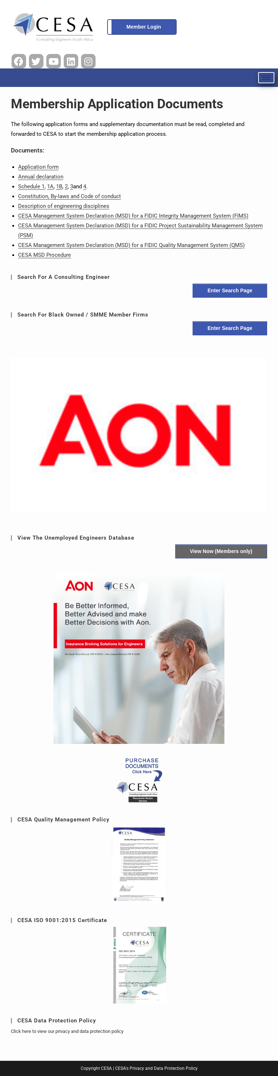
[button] (139, 435)
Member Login (143, 27)
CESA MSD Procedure (44, 255)
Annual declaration (40, 176)
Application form (38, 167)
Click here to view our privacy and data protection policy (67, 1031)
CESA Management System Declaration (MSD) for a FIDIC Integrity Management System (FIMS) (133, 216)
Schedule (30, 186)
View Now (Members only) (221, 551)
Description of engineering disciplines (63, 206)
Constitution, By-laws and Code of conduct (69, 196)
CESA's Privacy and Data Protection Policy (156, 1068)
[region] (139, 435)
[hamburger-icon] (266, 77)
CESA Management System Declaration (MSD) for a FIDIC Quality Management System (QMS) (131, 245)
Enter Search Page (229, 290)
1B (59, 186)
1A (50, 186)
